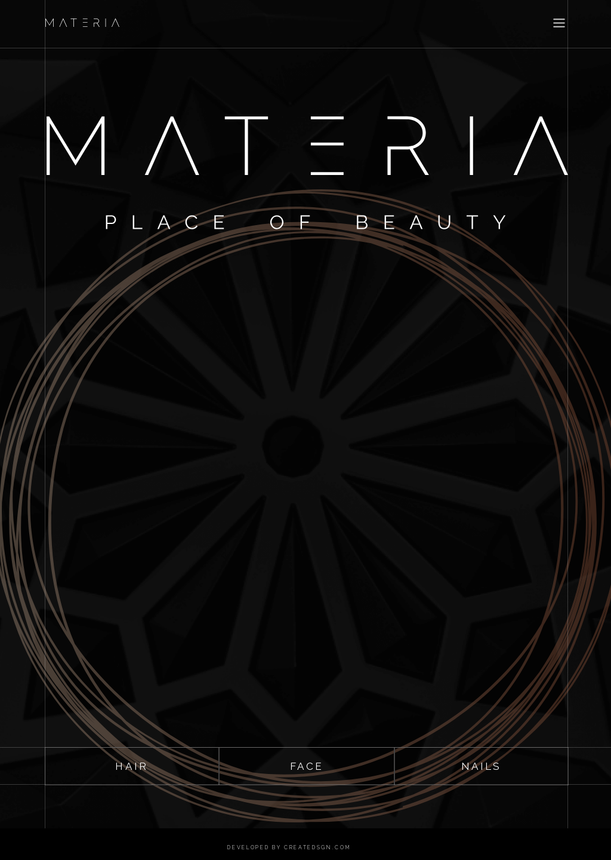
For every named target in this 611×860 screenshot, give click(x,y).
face (307, 766)
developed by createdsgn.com (289, 847)
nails (481, 766)
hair (131, 766)
